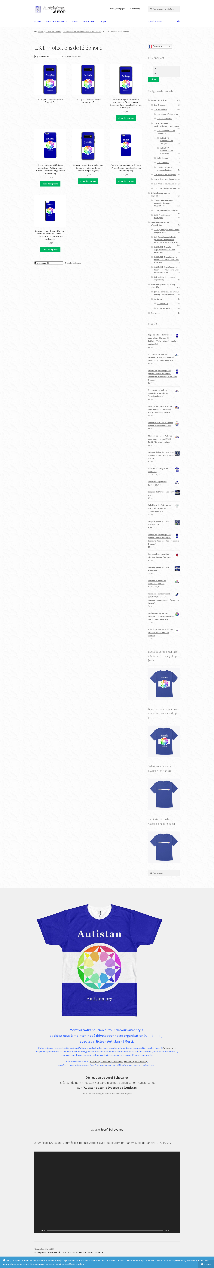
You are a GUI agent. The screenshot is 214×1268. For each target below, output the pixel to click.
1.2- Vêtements (160, 109)
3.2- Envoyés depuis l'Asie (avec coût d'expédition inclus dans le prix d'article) (166, 240)
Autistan (158, 299)
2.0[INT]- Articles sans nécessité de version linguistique (163, 203)
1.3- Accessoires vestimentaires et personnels (82, 31)
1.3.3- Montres (163, 162)
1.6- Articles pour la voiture (165, 184)
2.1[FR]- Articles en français (166, 210)
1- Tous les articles (53, 31)
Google (107, 1129)
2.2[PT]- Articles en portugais (162, 216)
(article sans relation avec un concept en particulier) (166, 293)
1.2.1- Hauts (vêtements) (168, 114)
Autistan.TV (129, 1061)
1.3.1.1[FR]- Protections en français (166, 141)
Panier (75, 21)
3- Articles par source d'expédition (160, 223)
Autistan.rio (106, 1061)
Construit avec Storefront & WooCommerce (82, 1252)
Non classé (155, 313)
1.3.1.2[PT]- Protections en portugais (166, 151)
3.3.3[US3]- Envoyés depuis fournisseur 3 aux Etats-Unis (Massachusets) (166, 270)
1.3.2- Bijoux (162, 158)
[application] (107, 1192)
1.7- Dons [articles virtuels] (165, 188)
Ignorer (207, 1264)
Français (155, 46)
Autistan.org (135, 8)
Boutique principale (55, 21)
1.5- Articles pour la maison (166, 179)
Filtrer (153, 79)
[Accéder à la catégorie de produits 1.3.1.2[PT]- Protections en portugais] (88, 84)
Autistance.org (163, 308)
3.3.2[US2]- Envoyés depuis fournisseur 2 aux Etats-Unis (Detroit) (166, 260)
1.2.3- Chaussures (164, 118)
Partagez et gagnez (118, 8)
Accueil (37, 21)
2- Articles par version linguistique (160, 194)
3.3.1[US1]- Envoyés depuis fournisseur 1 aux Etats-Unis (164, 250)
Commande (88, 21)
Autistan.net (117, 1061)
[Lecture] (38, 1230)
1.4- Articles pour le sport (165, 174)
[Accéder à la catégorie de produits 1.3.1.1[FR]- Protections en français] (50, 84)
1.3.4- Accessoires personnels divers (165, 168)
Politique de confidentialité (47, 1252)
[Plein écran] (176, 1230)
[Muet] (171, 1230)
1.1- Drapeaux (160, 105)
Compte (102, 21)
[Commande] (48, 56)
